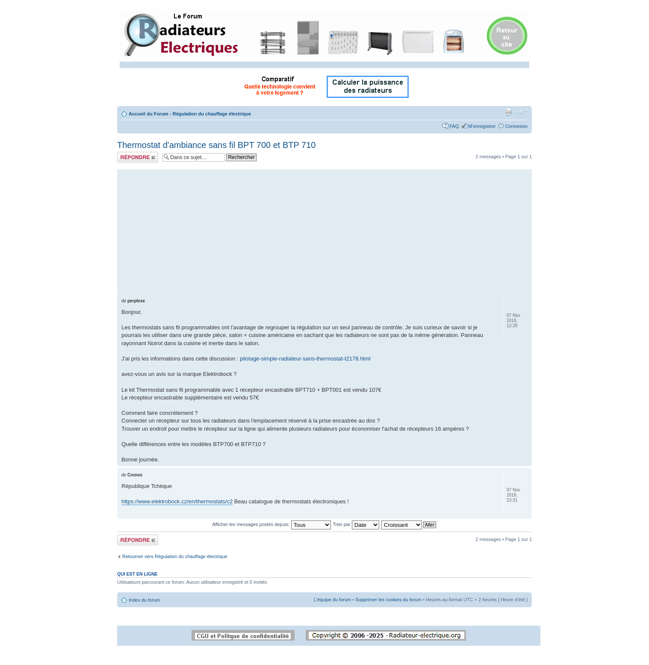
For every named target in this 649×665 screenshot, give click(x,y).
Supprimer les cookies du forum (388, 599)
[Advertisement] (324, 229)
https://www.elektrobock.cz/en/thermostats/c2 (177, 501)
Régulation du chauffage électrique (212, 113)
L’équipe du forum (332, 599)
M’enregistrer (482, 126)
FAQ (454, 126)
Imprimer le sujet (508, 112)
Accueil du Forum (148, 113)
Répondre (137, 157)
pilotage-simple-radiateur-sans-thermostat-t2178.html (305, 358)
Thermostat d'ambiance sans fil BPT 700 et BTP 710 (216, 145)
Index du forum (144, 600)
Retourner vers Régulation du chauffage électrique (174, 556)
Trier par (356, 524)
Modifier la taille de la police (521, 112)
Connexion (516, 126)
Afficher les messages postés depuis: (271, 524)
